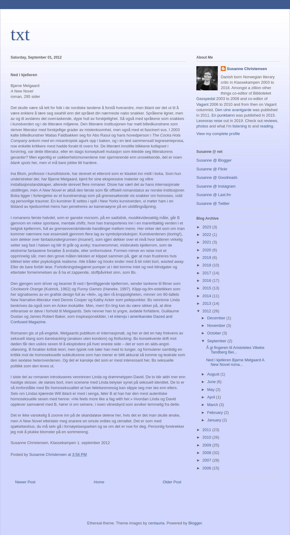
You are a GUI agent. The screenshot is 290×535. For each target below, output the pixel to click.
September (217, 341)
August (214, 374)
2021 (207, 242)
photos (202, 126)
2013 (207, 303)
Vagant (202, 104)
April (211, 397)
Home (99, 482)
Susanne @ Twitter (213, 203)
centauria (156, 523)
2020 (207, 250)
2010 (207, 437)
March (213, 404)
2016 (207, 280)
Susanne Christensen (247, 68)
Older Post (172, 482)
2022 (207, 234)
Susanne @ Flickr (211, 169)
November (217, 325)
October (214, 333)
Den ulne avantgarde (233, 110)
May (211, 389)
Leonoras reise (209, 120)
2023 (207, 227)
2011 (207, 429)
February (215, 412)
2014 (207, 296)
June (212, 381)
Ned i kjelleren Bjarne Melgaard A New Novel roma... (235, 362)
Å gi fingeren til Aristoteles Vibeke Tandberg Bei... (235, 350)
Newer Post (25, 482)
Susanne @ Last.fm (213, 194)
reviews (270, 120)
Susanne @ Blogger (214, 160)
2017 (207, 273)
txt (20, 34)
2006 (207, 468)
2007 (207, 460)
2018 (207, 265)
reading (266, 126)
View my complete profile (218, 133)
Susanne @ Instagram (216, 186)
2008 (207, 452)
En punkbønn (223, 115)
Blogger (195, 523)
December (217, 318)
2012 (207, 311)
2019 (207, 257)
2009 (207, 445)
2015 (207, 288)
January (214, 420)
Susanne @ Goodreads (216, 177)
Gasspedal (205, 98)
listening (240, 126)
